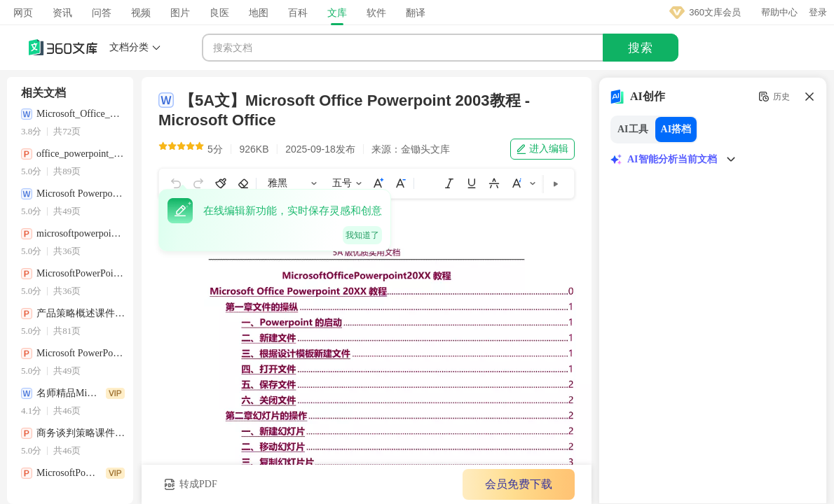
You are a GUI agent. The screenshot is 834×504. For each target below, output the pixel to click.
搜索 (640, 48)
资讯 (62, 12)
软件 (376, 12)
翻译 (415, 12)
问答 (101, 12)
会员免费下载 (518, 484)
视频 (141, 12)
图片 (180, 12)
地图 (258, 12)
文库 (337, 12)
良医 (219, 12)
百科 (298, 12)
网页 (23, 12)
